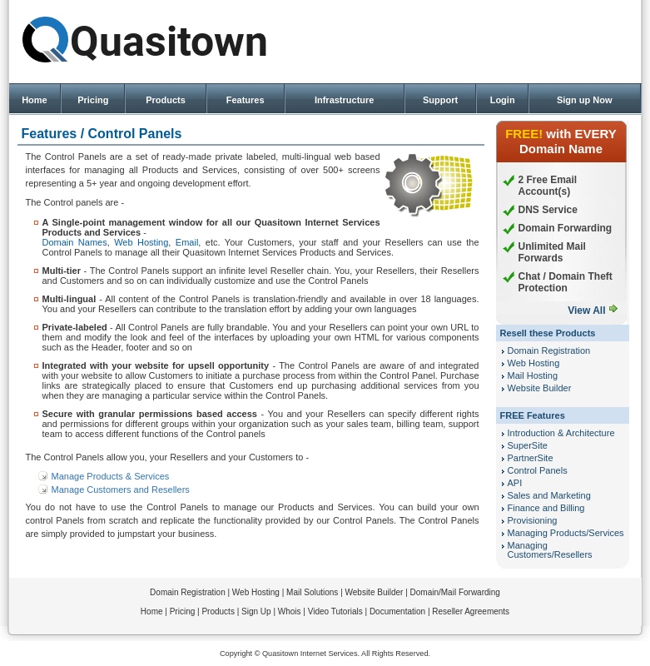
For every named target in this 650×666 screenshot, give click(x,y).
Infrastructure (345, 100)
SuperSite (528, 445)
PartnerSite (530, 458)
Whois (289, 611)
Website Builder (540, 388)
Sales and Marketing (549, 495)
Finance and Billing (546, 508)
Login (502, 100)
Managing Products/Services (566, 533)
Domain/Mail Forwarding (455, 592)
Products (166, 100)
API (515, 483)
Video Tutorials (335, 611)
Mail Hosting (533, 375)
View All (586, 310)
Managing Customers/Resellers (550, 549)
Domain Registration (549, 350)
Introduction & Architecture (561, 433)
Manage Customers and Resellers (121, 490)
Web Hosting (141, 242)
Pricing (92, 100)
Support (440, 100)
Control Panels (538, 470)
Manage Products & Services (111, 476)
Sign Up (256, 611)
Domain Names (74, 242)
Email (187, 242)
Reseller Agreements (470, 611)
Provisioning (533, 520)
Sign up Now (585, 100)
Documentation (397, 611)
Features (245, 100)
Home (34, 100)
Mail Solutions (312, 592)
